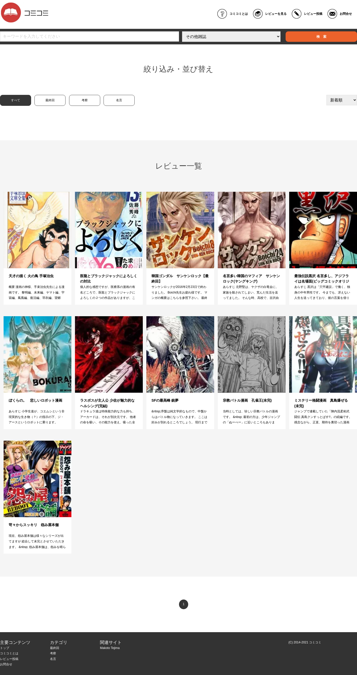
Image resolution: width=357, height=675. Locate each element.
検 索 (321, 37)
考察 (85, 100)
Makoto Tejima (110, 648)
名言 (119, 100)
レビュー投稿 (313, 14)
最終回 (50, 100)
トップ (4, 648)
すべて (15, 100)
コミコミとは (239, 14)
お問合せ (346, 14)
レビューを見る (276, 14)
